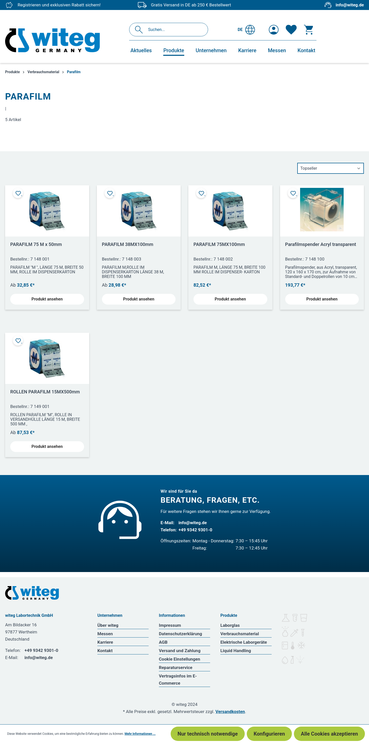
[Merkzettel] (291, 30)
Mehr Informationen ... (140, 734)
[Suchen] (140, 30)
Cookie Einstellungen (179, 659)
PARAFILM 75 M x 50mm (36, 244)
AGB (163, 642)
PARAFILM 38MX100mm (127, 244)
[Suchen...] (174, 30)
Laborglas (230, 625)
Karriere (105, 642)
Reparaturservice (175, 667)
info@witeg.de (350, 4)
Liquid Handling (235, 650)
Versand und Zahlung (179, 650)
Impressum (170, 625)
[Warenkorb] (308, 30)
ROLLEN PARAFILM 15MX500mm (45, 391)
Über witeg (107, 625)
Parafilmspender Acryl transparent (320, 244)
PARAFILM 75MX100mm (219, 244)
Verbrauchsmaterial (239, 633)
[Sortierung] (330, 168)
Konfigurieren (269, 734)
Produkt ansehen (47, 299)
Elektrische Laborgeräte (243, 642)
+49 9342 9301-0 (195, 529)
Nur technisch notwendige (208, 734)
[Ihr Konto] (273, 30)
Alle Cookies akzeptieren (329, 734)
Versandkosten (230, 711)
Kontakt (104, 650)
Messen (105, 633)
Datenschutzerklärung (180, 633)
